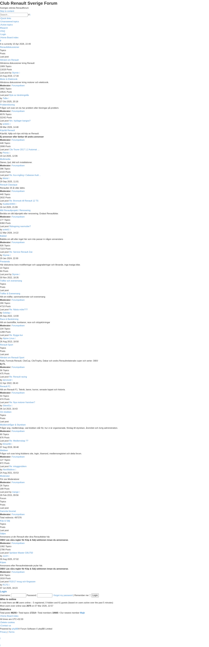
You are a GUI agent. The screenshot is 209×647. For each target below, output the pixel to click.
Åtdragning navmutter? (20, 226)
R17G (5, 585)
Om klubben (5, 412)
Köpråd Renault (7, 130)
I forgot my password (63, 595)
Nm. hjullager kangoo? (20, 121)
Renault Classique (8, 185)
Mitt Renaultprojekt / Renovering (15, 210)
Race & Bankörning (9, 319)
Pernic (6, 153)
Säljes (3, 533)
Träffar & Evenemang (10, 293)
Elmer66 (7, 444)
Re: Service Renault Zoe (20, 252)
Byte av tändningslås (19, 95)
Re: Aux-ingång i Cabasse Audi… (25, 175)
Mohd (5, 178)
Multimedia (5, 159)
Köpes (3, 562)
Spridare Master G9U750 (21, 553)
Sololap (6, 313)
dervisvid (7, 380)
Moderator (5, 476)
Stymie (15, 73)
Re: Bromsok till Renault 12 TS (23, 201)
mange (15, 492)
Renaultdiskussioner (9, 47)
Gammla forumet (8, 511)
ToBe (5, 98)
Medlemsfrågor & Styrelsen (13, 425)
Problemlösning (7, 105)
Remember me (82, 595)
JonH (5, 556)
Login (3, 591)
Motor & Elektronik (8, 79)
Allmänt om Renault (9, 60)
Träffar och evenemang (11, 281)
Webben (4, 450)
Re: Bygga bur (16, 335)
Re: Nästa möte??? (18, 309)
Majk (82, 613)
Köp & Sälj (5, 521)
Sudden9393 (9, 204)
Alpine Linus (8, 338)
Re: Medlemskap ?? (18, 441)
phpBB (15, 629)
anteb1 (6, 124)
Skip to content (7, 11)
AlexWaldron (9, 469)
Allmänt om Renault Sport (12, 357)
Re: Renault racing (18, 377)
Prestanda (5, 261)
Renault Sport (6, 345)
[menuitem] (9, 21)
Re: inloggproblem (18, 466)
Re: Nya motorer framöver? (22, 402)
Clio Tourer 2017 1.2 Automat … (24, 149)
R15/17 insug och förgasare (22, 581)
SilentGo (7, 405)
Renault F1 (5, 386)
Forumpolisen (18, 85)
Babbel (3, 236)
